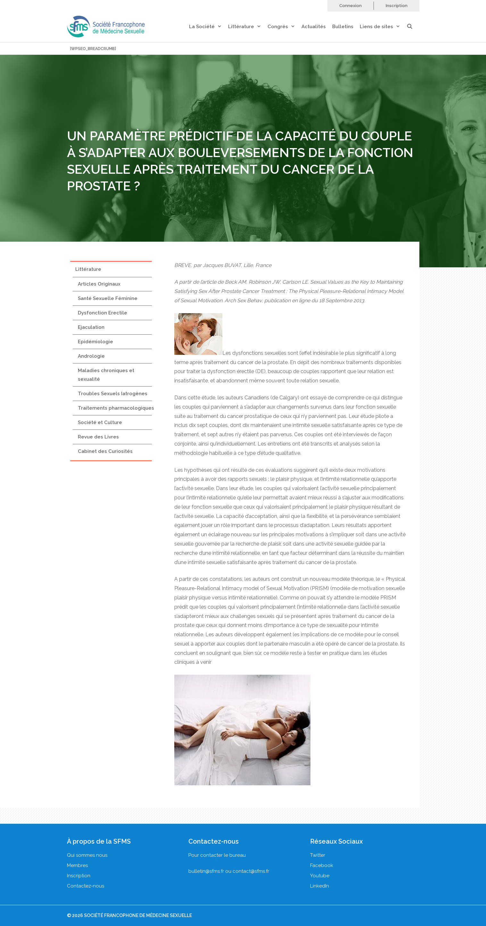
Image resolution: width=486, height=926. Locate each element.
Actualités (313, 26)
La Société (208, 27)
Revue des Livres (98, 437)
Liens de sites (383, 27)
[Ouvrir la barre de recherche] (413, 27)
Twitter (317, 855)
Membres (77, 865)
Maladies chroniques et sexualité (106, 375)
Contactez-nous (85, 886)
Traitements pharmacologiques (116, 408)
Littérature (248, 27)
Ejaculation (91, 327)
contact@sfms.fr (251, 871)
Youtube (319, 876)
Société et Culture (100, 422)
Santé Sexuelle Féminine (107, 298)
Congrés (284, 27)
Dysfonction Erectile (102, 313)
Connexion (350, 5)
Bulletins (342, 26)
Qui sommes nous (87, 855)
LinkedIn (319, 886)
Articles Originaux (99, 284)
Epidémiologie (95, 342)
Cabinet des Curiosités (105, 451)
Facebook (321, 865)
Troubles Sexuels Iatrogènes (112, 393)
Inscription (397, 5)
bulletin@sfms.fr (206, 871)
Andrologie (91, 356)
